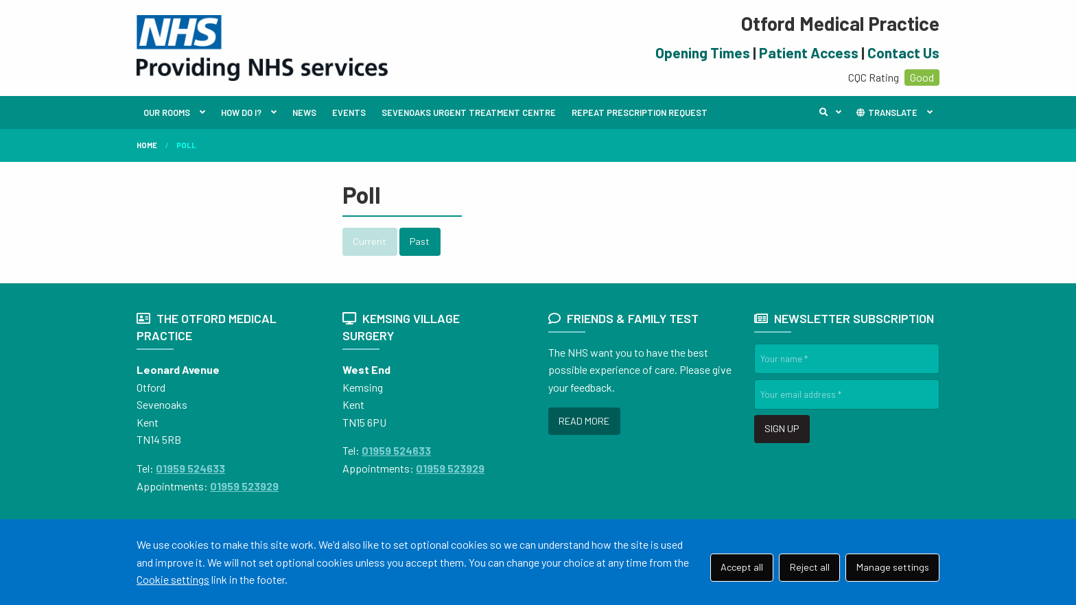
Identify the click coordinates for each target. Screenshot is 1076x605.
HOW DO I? (241, 112)
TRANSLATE (886, 112)
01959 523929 (244, 486)
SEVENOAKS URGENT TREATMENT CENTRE (469, 112)
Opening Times (702, 52)
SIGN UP (781, 428)
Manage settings (892, 567)
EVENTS (349, 112)
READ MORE (584, 421)
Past (420, 241)
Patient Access (808, 52)
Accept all (742, 567)
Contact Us (903, 52)
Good (922, 77)
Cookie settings (173, 579)
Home (147, 145)
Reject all (810, 567)
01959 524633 (190, 468)
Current (369, 241)
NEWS (304, 112)
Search (833, 112)
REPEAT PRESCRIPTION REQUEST (639, 112)
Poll (186, 145)
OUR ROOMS (166, 112)
